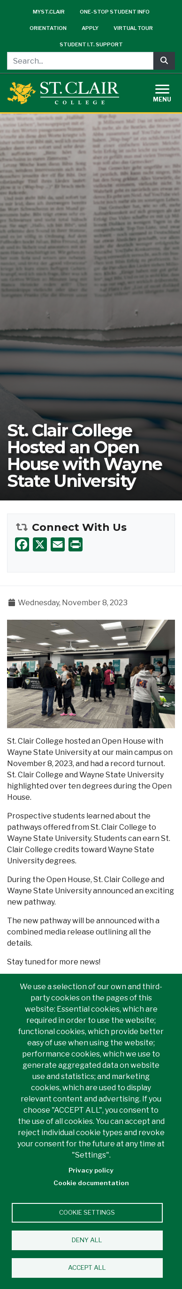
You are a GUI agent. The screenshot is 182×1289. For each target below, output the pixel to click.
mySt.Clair (49, 11)
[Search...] (80, 61)
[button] (91, 673)
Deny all (87, 1240)
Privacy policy (91, 1170)
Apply (90, 28)
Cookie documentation (91, 1183)
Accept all (87, 1267)
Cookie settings (87, 1212)
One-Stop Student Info (115, 11)
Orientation (48, 28)
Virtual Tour (133, 28)
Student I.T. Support (91, 44)
